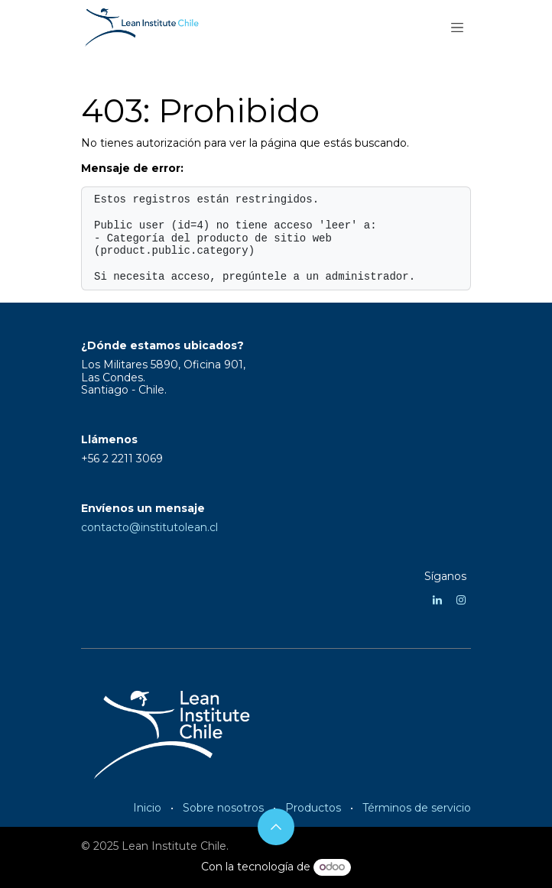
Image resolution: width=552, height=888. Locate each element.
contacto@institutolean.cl (149, 527)
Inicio (147, 808)
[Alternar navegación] (457, 27)
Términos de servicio (416, 808)
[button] (276, 827)
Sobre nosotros (223, 808)
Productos (313, 808)
